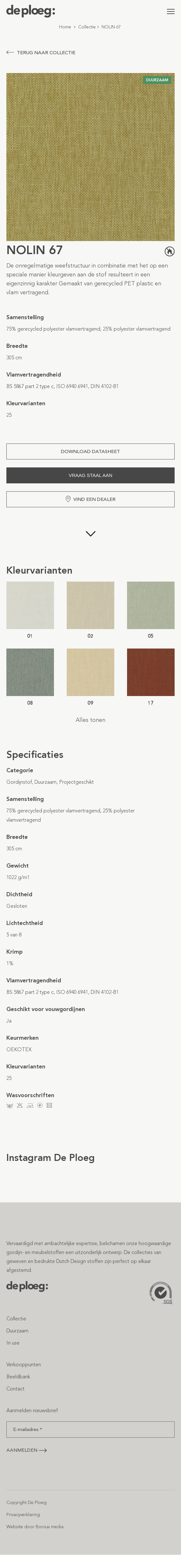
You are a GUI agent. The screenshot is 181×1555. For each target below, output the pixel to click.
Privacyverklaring (23, 1514)
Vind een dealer (91, 499)
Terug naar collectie (40, 52)
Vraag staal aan (90, 475)
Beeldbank (18, 1377)
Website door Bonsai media (35, 1526)
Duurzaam (17, 1331)
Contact (15, 1389)
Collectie (87, 27)
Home (65, 27)
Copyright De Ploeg (26, 1502)
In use (12, 1343)
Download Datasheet (90, 451)
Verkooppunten (23, 1364)
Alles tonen (90, 719)
